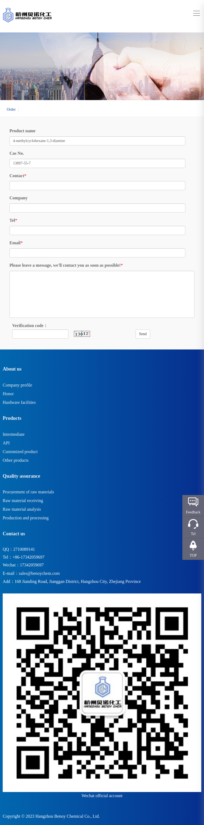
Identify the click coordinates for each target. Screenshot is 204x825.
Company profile (17, 385)
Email (15, 242)
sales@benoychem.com (39, 573)
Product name (22, 130)
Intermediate (14, 434)
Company (18, 198)
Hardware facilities (19, 402)
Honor (8, 393)
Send (143, 334)
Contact (16, 175)
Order (11, 109)
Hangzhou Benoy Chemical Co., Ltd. (67, 816)
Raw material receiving (23, 500)
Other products (16, 460)
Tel (12, 220)
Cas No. (16, 153)
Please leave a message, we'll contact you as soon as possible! (65, 265)
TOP (193, 555)
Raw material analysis (22, 509)
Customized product (20, 451)
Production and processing (26, 518)
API (6, 443)
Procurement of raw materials (28, 492)
